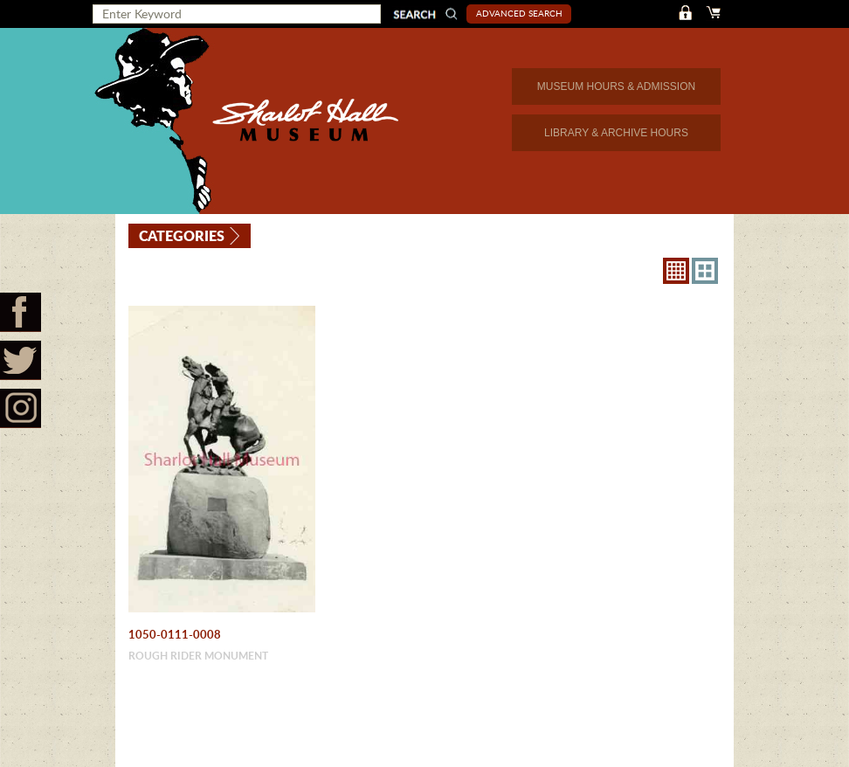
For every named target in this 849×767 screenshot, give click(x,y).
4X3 (705, 271)
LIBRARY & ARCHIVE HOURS (616, 133)
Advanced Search (519, 13)
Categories (181, 235)
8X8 (676, 271)
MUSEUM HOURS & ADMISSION (616, 86)
